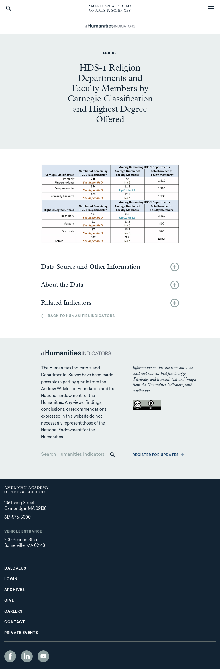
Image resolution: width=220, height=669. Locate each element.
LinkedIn (27, 656)
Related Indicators (66, 303)
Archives (14, 590)
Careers (13, 611)
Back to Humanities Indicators (81, 316)
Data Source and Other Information (90, 267)
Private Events (21, 633)
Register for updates (156, 455)
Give (9, 601)
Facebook (10, 656)
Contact (14, 622)
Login (10, 579)
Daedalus (15, 568)
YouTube (43, 656)
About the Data (62, 285)
